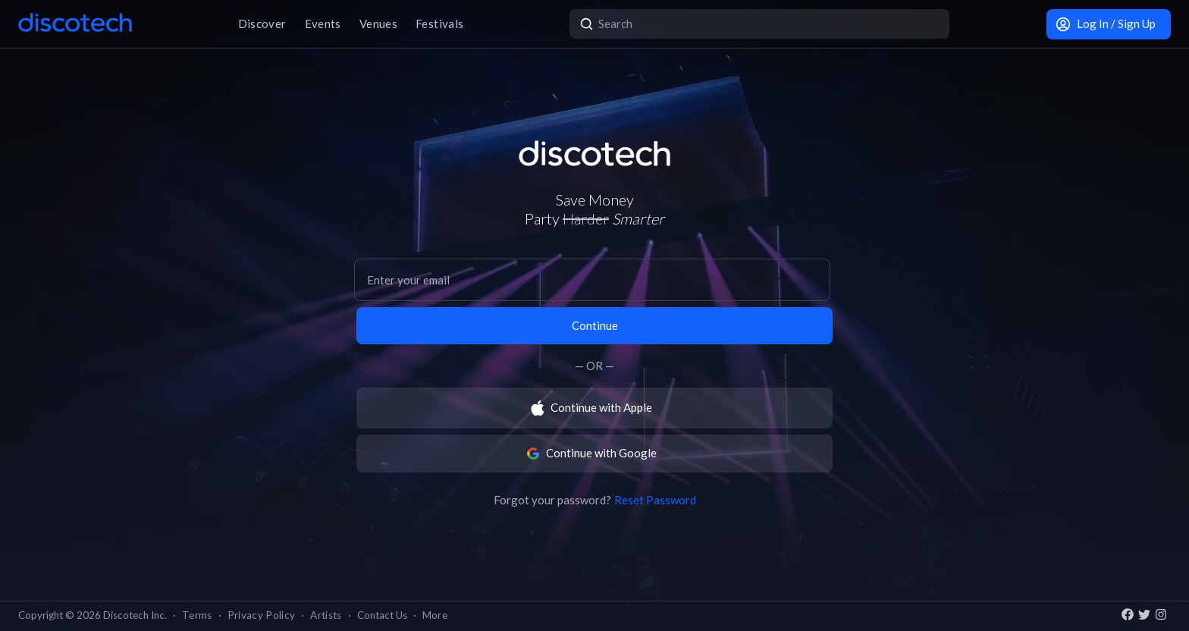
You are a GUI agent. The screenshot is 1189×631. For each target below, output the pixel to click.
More (434, 615)
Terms (197, 615)
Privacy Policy (261, 615)
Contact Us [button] (382, 615)
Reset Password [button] (655, 500)
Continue (595, 325)
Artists (325, 615)
